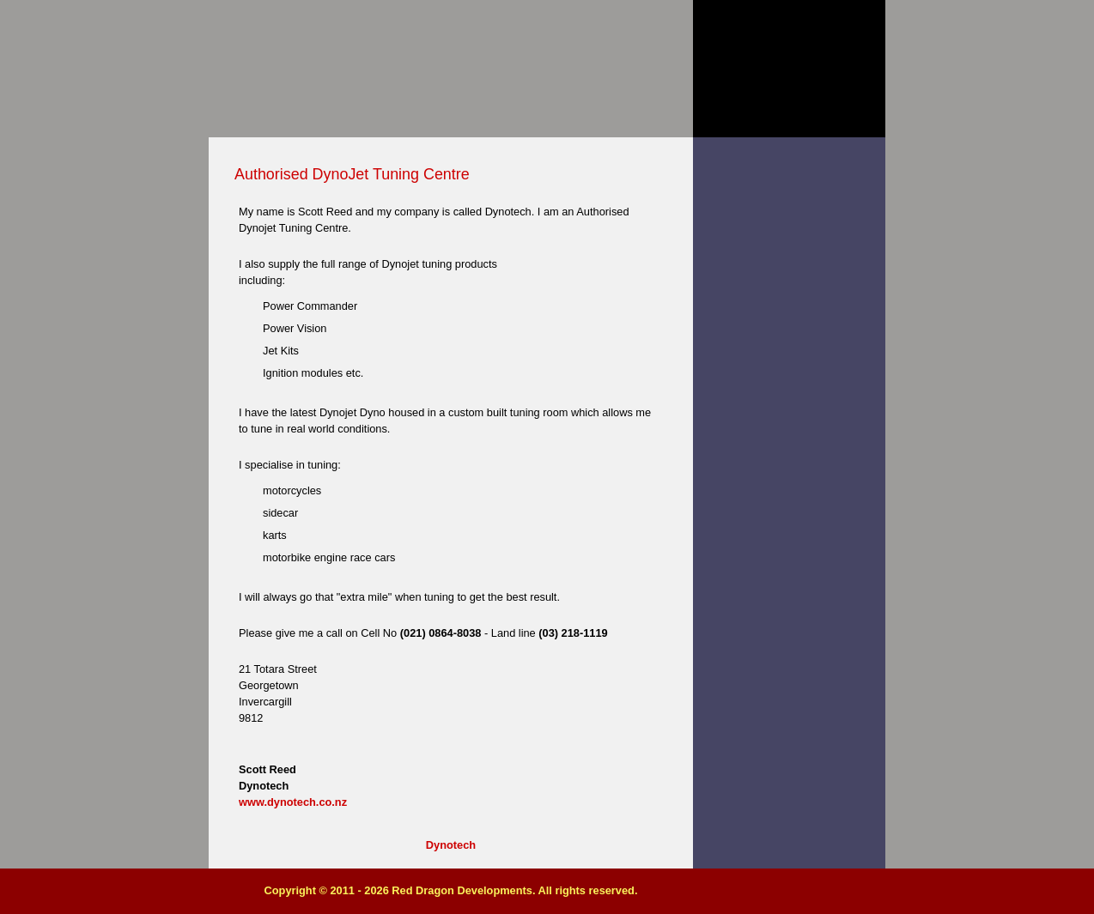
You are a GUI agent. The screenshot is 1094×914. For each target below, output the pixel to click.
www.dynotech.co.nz (293, 802)
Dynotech (451, 844)
